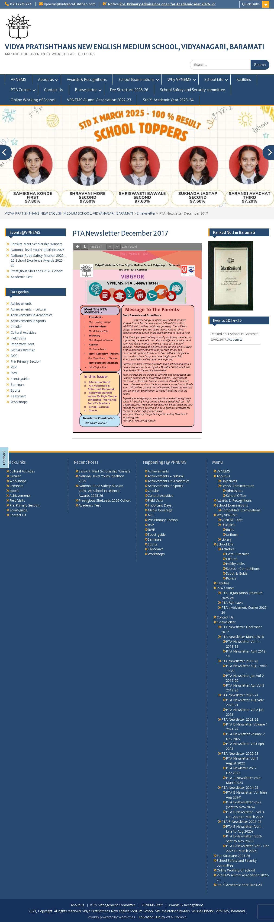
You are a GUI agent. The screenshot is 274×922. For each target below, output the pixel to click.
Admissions (234, 490)
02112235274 (21, 4)
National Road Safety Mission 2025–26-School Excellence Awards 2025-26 (38, 260)
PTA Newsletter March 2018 (242, 636)
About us (46, 79)
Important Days (22, 344)
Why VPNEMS (179, 79)
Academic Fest (22, 277)
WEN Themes (176, 917)
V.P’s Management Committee (113, 905)
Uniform (232, 534)
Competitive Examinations (241, 510)
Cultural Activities (23, 332)
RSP (14, 367)
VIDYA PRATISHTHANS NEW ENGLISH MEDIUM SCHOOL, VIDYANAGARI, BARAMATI (134, 47)
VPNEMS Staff (231, 520)
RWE (14, 373)
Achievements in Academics (31, 315)
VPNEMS (18, 79)
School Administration (237, 486)
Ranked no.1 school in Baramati (234, 334)
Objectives (229, 481)
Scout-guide (20, 379)
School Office (236, 495)
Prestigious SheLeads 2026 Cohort (37, 271)
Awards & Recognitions (87, 79)
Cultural (231, 559)
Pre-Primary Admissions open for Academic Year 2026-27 (167, 4)
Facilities (243, 79)
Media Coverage (23, 350)
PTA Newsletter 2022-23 (239, 753)
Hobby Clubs (235, 563)
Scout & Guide (237, 573)
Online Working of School (33, 99)
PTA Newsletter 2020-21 (239, 695)
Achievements (21, 303)
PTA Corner (21, 89)
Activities (228, 549)
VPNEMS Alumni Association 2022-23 (99, 99)
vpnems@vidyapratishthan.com (70, 4)
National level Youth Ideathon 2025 (37, 249)
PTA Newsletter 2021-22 (239, 719)
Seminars (18, 384)
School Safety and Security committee (192, 89)
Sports (15, 390)
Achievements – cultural (28, 309)
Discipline (228, 525)
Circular (16, 326)
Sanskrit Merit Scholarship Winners (36, 244)
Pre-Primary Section (26, 361)
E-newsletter (86, 89)
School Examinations (137, 79)
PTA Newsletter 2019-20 (239, 661)
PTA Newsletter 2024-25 (239, 787)
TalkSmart (18, 396)
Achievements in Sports (28, 321)
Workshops (19, 402)
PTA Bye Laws (232, 602)
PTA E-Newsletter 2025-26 (241, 821)
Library (226, 539)
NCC (14, 355)
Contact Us (53, 89)
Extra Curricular (237, 554)
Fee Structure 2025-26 (129, 89)
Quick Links (251, 4)
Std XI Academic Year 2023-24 (168, 99)
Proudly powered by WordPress (111, 917)
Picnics (231, 578)
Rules (230, 529)
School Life (213, 79)
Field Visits (18, 338)
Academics (234, 339)
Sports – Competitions (243, 568)
